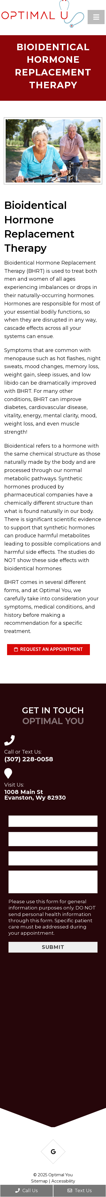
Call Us (26, 1190)
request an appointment (48, 650)
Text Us (80, 1190)
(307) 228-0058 (28, 759)
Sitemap (39, 1181)
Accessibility (63, 1181)
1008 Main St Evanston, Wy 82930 (35, 794)
